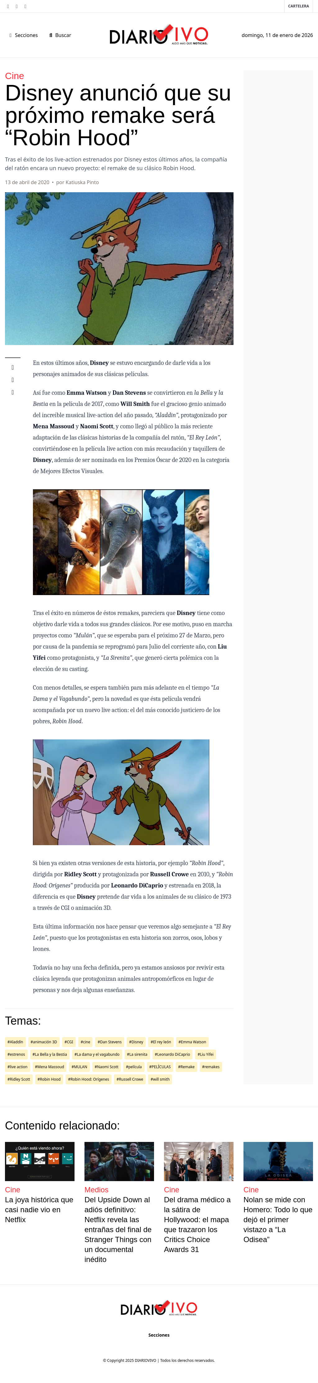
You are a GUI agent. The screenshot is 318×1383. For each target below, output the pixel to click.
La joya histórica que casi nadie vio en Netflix (39, 1209)
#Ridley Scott (18, 1079)
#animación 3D (44, 1042)
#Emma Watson (192, 1042)
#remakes (211, 1066)
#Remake (186, 1066)
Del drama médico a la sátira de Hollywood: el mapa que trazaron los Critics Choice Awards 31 (197, 1224)
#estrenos (16, 1054)
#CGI (69, 1042)
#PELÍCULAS (160, 1066)
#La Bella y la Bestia (50, 1054)
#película (134, 1066)
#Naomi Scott (107, 1066)
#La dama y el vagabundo (97, 1054)
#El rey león (161, 1042)
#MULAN (79, 1066)
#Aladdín (15, 1042)
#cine (85, 1042)
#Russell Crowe (129, 1079)
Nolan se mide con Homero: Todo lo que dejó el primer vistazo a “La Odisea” (277, 1219)
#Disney (136, 1042)
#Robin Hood (49, 1079)
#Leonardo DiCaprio (172, 1054)
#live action (17, 1066)
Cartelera (298, 6)
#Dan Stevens (109, 1042)
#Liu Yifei (206, 1054)
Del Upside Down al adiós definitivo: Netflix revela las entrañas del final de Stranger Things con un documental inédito (118, 1229)
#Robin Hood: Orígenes (88, 1079)
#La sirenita (137, 1054)
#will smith (160, 1079)
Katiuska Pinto (82, 182)
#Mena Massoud (49, 1066)
